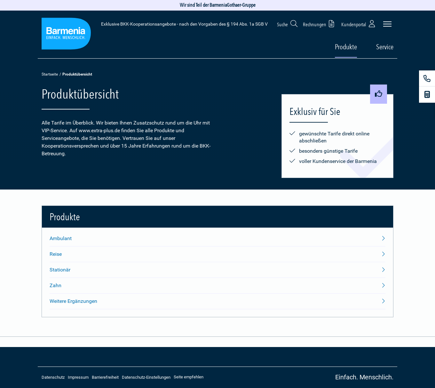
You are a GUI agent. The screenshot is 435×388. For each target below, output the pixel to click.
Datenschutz (53, 377)
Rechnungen (319, 24)
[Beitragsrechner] (427, 94)
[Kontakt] (427, 78)
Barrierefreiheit (105, 377)
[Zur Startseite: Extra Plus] (66, 35)
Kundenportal (358, 24)
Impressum (78, 377)
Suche (287, 24)
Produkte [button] (346, 47)
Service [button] (384, 47)
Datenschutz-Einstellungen (146, 377)
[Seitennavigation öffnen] (387, 24)
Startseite (50, 74)
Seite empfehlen (188, 377)
